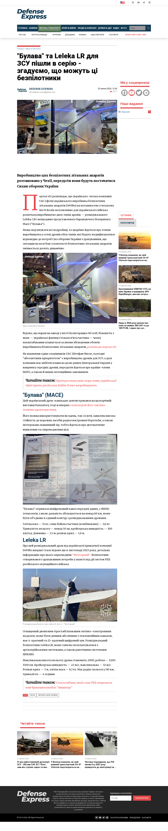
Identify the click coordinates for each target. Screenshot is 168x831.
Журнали (57, 35)
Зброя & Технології (32, 49)
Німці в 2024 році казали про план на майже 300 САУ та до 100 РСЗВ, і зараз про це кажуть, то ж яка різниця (134, 327)
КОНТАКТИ (146, 827)
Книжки (82, 35)
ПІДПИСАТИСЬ (142, 807)
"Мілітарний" (81, 564)
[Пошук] (148, 28)
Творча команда (39, 35)
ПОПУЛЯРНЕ (127, 223)
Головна (20, 49)
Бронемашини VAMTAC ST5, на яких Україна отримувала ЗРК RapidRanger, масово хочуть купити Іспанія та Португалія (134, 294)
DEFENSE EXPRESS (42, 88)
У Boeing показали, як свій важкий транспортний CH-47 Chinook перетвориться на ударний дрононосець (67, 775)
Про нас (22, 35)
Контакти (113, 35)
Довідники (70, 35)
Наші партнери (97, 35)
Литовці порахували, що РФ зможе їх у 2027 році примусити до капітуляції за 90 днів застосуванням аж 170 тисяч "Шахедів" (100, 776)
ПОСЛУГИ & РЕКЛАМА (119, 827)
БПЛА (31, 705)
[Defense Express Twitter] (144, 3)
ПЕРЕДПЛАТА (135, 827)
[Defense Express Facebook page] (133, 3)
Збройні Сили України (45, 705)
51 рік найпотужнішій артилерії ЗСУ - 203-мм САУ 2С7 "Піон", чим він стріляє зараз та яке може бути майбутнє (32, 776)
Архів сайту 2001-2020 (135, 35)
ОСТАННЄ (126, 215)
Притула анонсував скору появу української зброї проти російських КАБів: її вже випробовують (67, 390)
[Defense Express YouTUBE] (138, 3)
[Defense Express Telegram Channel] (149, 3)
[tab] (126, 215)
